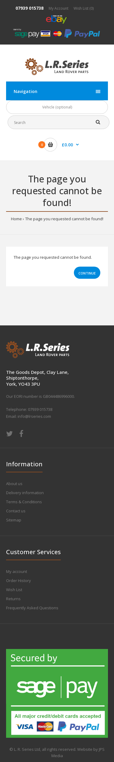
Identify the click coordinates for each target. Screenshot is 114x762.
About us (14, 483)
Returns (13, 598)
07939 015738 (29, 8)
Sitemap (13, 520)
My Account (58, 8)
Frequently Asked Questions (32, 608)
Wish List (14, 589)
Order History (18, 580)
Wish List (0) (84, 8)
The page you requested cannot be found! (64, 218)
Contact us (16, 511)
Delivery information (25, 492)
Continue (87, 273)
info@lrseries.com (34, 416)
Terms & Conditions (24, 501)
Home (16, 218)
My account (16, 571)
